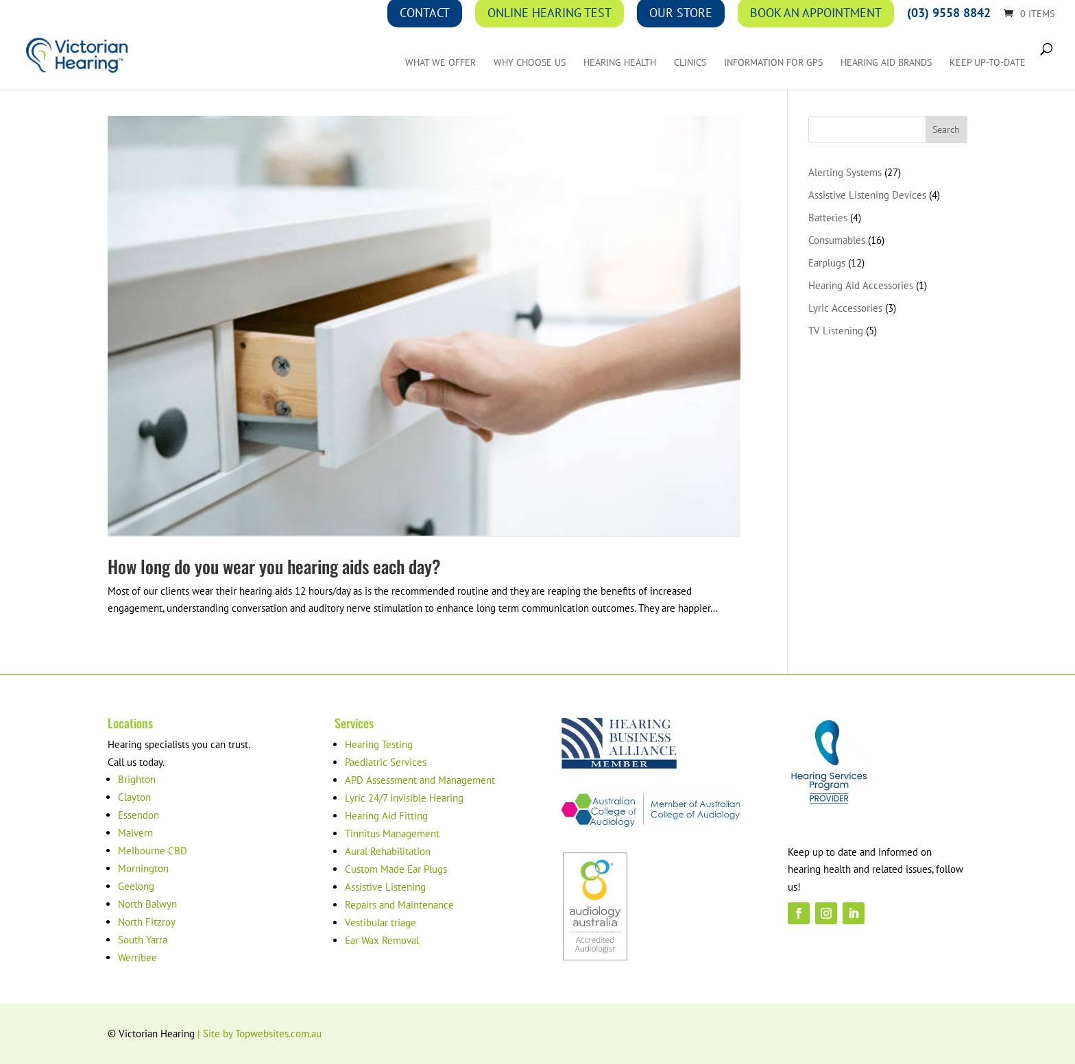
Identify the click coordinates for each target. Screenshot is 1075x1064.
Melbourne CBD (152, 850)
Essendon (138, 814)
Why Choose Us (530, 63)
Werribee (137, 957)
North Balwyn (147, 904)
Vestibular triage (380, 922)
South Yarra (142, 939)
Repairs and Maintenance (399, 904)
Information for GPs (773, 63)
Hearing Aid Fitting (386, 815)
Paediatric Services (385, 762)
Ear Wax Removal (382, 940)
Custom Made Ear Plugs (396, 869)
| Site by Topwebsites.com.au (259, 1033)
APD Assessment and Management (420, 780)
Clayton (134, 797)
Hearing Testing (379, 744)
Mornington (143, 868)
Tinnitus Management (392, 833)
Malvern (135, 832)
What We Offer (440, 63)
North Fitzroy (147, 921)
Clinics (690, 63)
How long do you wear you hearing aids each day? (274, 566)
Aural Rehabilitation (388, 851)
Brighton (137, 779)
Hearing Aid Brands (886, 63)
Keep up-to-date (988, 63)
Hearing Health (619, 63)
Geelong (136, 886)
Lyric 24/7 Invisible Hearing (404, 797)
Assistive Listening (385, 886)
